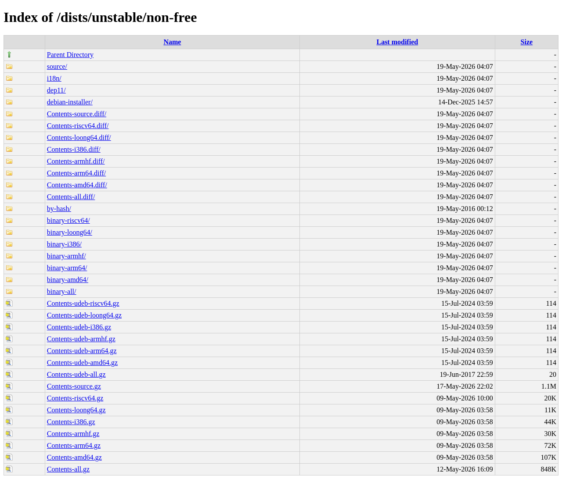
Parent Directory (70, 54)
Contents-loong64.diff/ (79, 137)
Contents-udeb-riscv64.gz (83, 303)
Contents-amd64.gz (74, 457)
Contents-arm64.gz (74, 445)
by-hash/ (59, 208)
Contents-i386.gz (71, 421)
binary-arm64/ (67, 268)
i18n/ (54, 78)
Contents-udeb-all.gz (76, 374)
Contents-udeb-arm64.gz (82, 350)
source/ (57, 66)
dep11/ (56, 90)
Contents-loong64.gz (76, 410)
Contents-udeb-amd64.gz (82, 362)
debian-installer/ (70, 102)
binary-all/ (61, 291)
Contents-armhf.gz (73, 433)
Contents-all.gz (68, 469)
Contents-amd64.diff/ (77, 185)
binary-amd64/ (67, 279)
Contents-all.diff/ (71, 196)
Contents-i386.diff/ (74, 149)
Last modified (397, 42)
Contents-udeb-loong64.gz (84, 315)
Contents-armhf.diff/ (76, 161)
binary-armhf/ (66, 256)
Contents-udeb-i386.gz (79, 327)
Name (172, 42)
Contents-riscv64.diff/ (78, 125)
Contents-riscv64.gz (75, 398)
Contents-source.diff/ (76, 114)
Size (527, 42)
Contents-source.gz (74, 386)
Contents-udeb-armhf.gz (81, 339)
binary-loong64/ (69, 232)
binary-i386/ (64, 244)
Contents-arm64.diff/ (76, 173)
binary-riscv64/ (68, 220)
